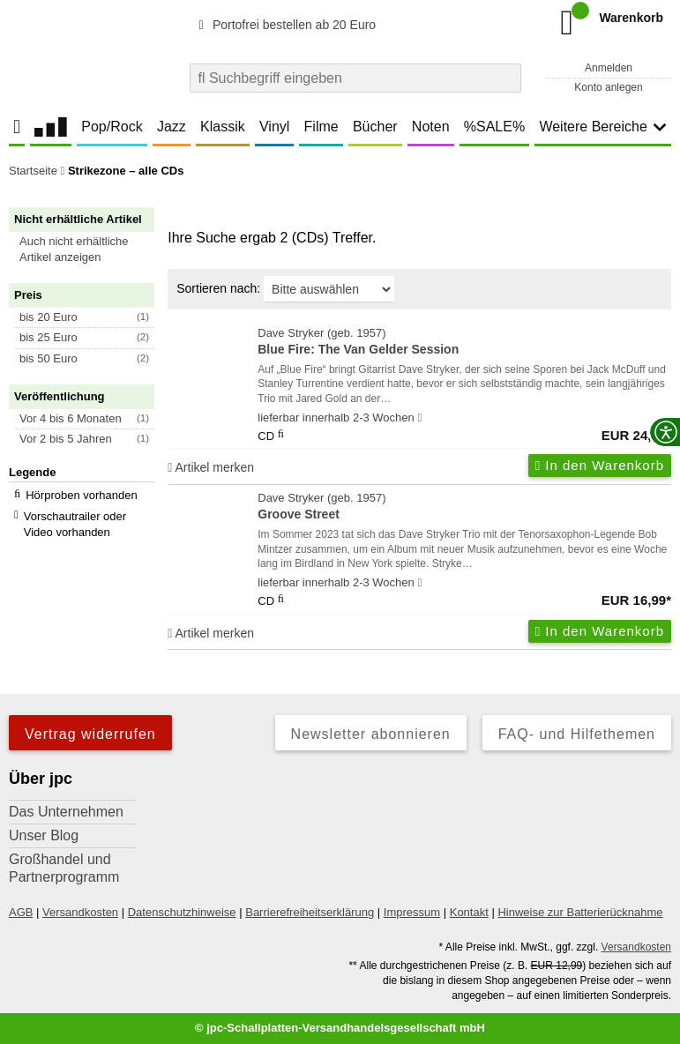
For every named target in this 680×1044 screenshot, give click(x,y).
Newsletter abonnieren (371, 734)
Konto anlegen (608, 87)
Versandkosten (80, 912)
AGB (21, 912)
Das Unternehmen (66, 811)
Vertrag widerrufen (90, 734)
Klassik (222, 126)
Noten (431, 126)
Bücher (375, 126)
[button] (89, 249)
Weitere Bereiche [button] (602, 126)
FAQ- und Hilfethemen (576, 734)
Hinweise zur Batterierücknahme (579, 912)
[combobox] (355, 78)
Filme (321, 126)
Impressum (412, 912)
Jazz (171, 126)
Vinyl (274, 126)
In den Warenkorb (599, 465)
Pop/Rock (111, 126)
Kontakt (469, 912)
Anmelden (608, 68)
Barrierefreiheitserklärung (309, 912)
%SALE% (494, 126)
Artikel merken (211, 467)
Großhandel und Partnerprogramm (64, 868)
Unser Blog (43, 835)
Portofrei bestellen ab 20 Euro (284, 25)
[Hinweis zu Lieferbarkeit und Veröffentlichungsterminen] (419, 418)
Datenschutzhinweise (182, 912)
